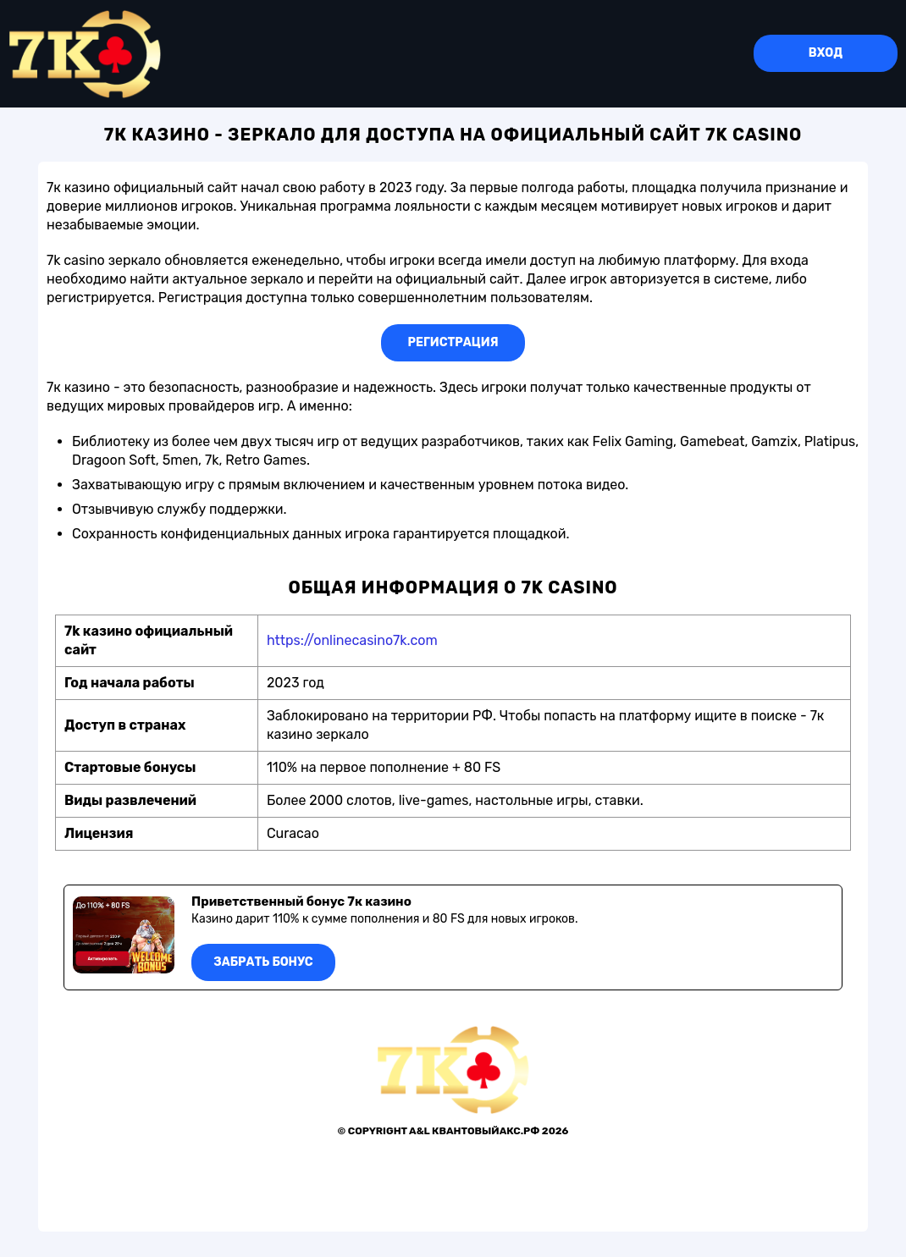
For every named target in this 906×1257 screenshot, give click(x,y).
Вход (825, 53)
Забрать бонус (262, 962)
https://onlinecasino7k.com (352, 640)
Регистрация (453, 342)
